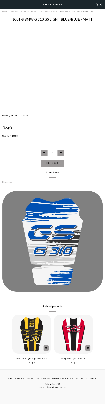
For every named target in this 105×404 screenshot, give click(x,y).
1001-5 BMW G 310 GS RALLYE (73, 358)
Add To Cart (52, 163)
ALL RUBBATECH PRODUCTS (31, 11)
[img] (31, 334)
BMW (47, 11)
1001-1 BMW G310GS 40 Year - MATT (32, 358)
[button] (3, 4)
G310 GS (54, 11)
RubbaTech (14, 11)
